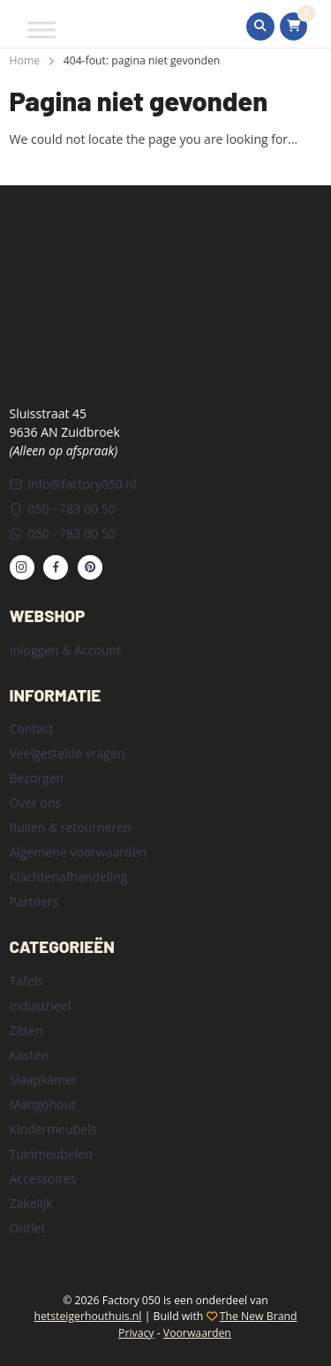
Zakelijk (31, 1203)
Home (25, 60)
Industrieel (40, 1005)
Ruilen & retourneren (71, 827)
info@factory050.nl (73, 484)
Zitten (26, 1030)
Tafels (26, 980)
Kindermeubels (53, 1129)
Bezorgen (37, 777)
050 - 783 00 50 (63, 508)
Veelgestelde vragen (67, 753)
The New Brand (258, 1316)
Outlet (28, 1228)
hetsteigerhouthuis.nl (87, 1316)
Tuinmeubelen (51, 1153)
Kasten (29, 1055)
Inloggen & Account (65, 650)
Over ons (36, 802)
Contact (32, 728)
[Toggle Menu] (41, 29)
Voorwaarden (197, 1332)
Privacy (136, 1332)
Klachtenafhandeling (69, 876)
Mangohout (43, 1104)
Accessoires (43, 1178)
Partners (34, 901)
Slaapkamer (44, 1079)
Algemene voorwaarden (78, 852)
